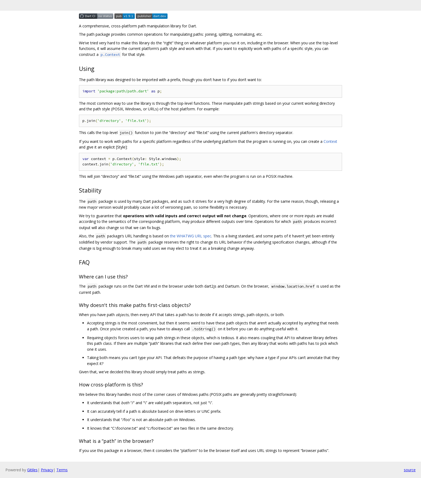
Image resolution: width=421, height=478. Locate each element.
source (410, 469)
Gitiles (32, 469)
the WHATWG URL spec (190, 235)
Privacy (47, 469)
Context (330, 141)
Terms (62, 469)
